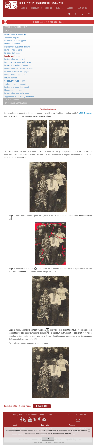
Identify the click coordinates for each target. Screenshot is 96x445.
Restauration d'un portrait (14, 59)
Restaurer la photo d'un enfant (16, 87)
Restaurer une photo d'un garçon (17, 65)
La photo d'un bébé (12, 53)
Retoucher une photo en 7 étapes (17, 62)
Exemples (8, 31)
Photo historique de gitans (14, 74)
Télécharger (36, 8)
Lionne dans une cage (13, 90)
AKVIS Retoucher (85, 113)
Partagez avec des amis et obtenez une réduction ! (33, 414)
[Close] (89, 430)
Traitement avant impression (16, 84)
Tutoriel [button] (59, 8)
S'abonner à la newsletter (78, 417)
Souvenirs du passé (12, 37)
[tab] (48, 27)
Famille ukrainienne (12, 56)
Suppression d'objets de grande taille (19, 96)
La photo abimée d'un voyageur (17, 71)
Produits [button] (23, 8)
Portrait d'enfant (10, 77)
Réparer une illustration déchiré (17, 46)
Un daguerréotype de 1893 (15, 81)
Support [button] (70, 8)
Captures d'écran (12, 99)
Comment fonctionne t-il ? (16, 27)
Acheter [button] (48, 8)
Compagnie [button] (82, 8)
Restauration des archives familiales (18, 68)
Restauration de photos (15, 34)
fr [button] (88, 14)
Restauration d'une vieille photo (16, 93)
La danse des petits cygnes (15, 40)
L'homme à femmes (12, 43)
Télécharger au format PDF (16, 103)
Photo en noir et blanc (13, 50)
